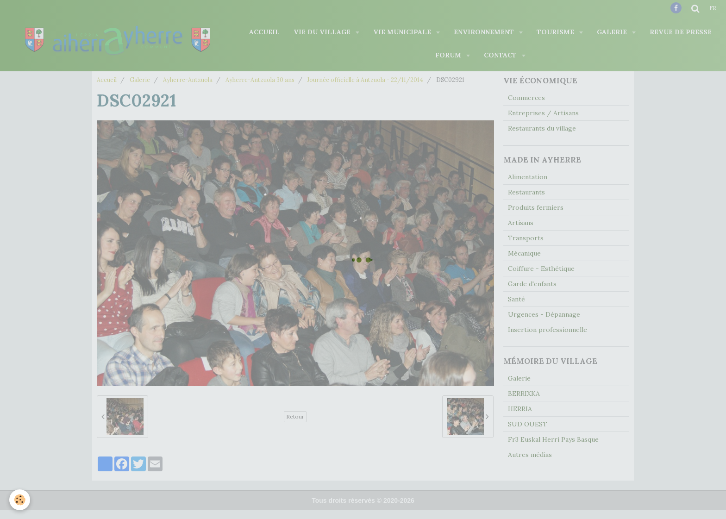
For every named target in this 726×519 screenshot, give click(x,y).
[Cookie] (19, 499)
